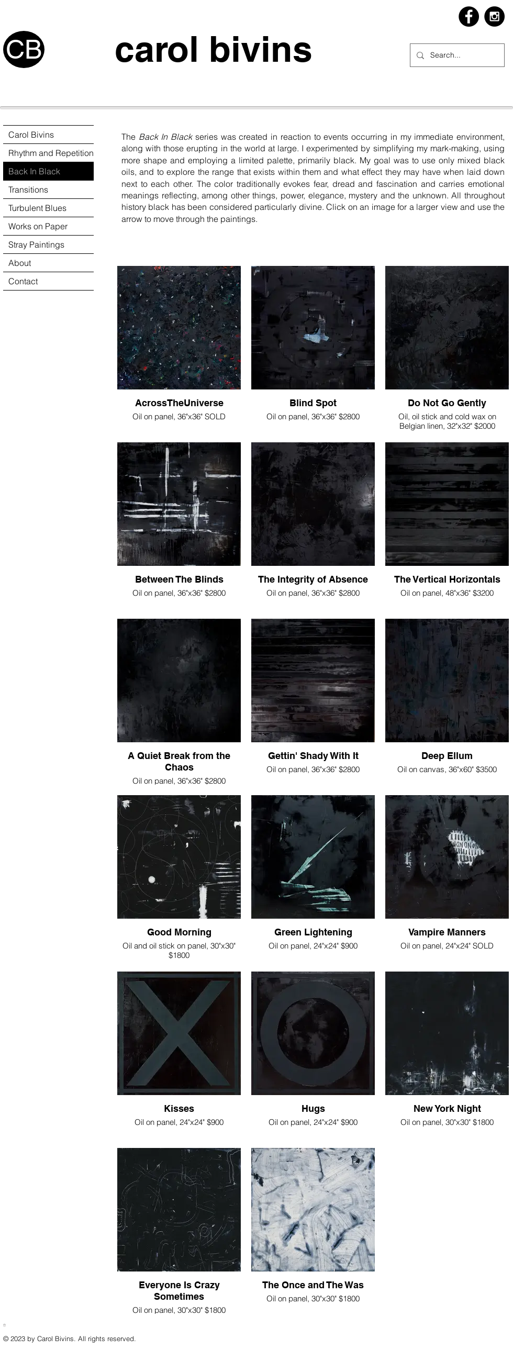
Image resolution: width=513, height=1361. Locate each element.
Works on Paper (38, 226)
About (19, 263)
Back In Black (34, 171)
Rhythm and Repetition (51, 153)
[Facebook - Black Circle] (469, 16)
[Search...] (456, 55)
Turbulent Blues (37, 208)
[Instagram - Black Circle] (494, 16)
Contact (23, 281)
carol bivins (184, 49)
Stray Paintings (36, 244)
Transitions (28, 189)
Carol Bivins (31, 134)
